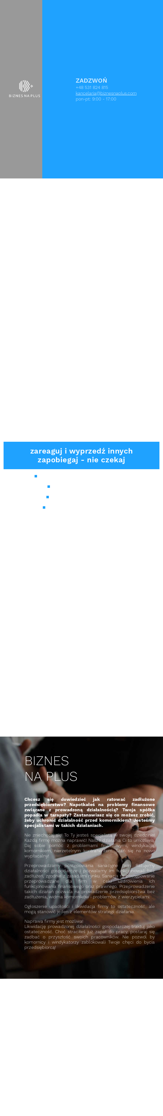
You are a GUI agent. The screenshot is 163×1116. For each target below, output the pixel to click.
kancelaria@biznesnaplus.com (106, 93)
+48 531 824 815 (92, 87)
